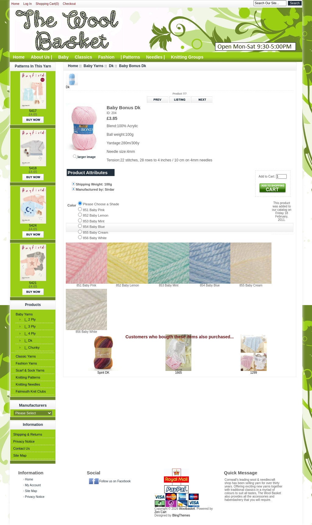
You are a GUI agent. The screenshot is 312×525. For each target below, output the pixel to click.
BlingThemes (181, 515)
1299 (253, 372)
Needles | (155, 57)
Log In (27, 3)
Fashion (106, 57)
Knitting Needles (28, 384)
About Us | (41, 57)
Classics (83, 57)
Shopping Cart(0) (47, 3)
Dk (111, 66)
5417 (33, 111)
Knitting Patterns (28, 377)
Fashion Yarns (26, 363)
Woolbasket (187, 508)
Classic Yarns (26, 356)
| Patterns (130, 57)
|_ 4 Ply (29, 333)
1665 (178, 372)
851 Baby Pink (94, 210)
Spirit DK (103, 372)
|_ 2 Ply (29, 319)
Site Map (19, 455)
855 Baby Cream (95, 232)
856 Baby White (95, 238)
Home (15, 3)
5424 (33, 225)
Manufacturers (33, 405)
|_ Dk (27, 340)
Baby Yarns (24, 314)
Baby (63, 57)
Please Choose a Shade (101, 204)
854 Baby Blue (94, 226)
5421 (33, 283)
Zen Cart (160, 512)
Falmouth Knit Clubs (31, 391)
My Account (33, 485)
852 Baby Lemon (95, 215)
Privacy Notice (23, 441)
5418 (33, 168)
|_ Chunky (31, 347)
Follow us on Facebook (115, 481)
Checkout (69, 3)
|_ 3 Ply (29, 326)
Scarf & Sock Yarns (30, 370)
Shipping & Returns (27, 434)
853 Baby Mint (93, 221)
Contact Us (21, 448)
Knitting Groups (187, 57)
